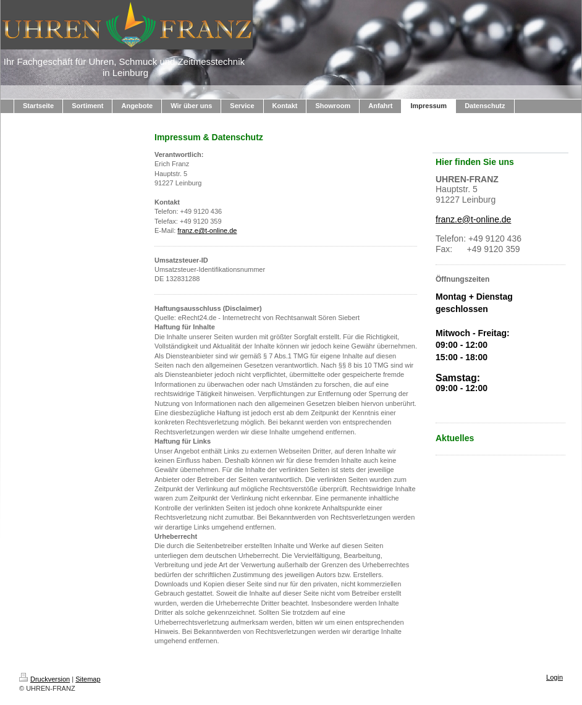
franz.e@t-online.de (207, 230)
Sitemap (87, 679)
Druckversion (44, 679)
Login (554, 677)
